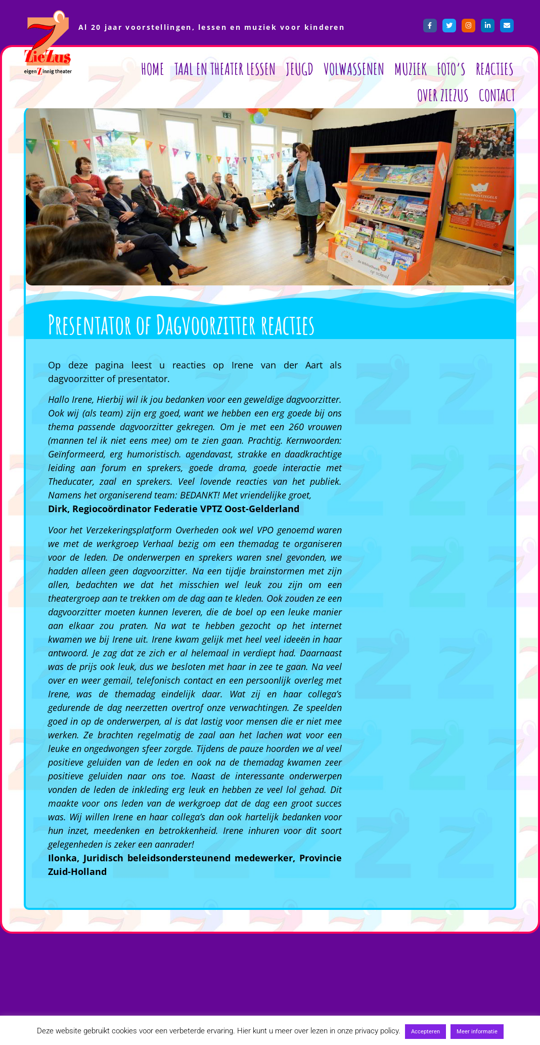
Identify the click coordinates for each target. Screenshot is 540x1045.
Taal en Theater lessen (225, 68)
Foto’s (451, 68)
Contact (497, 95)
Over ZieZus (443, 95)
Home (152, 68)
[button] (428, 345)
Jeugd (299, 68)
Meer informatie (477, 1031)
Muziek (410, 68)
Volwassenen (354, 68)
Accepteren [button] (425, 1031)
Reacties (495, 68)
